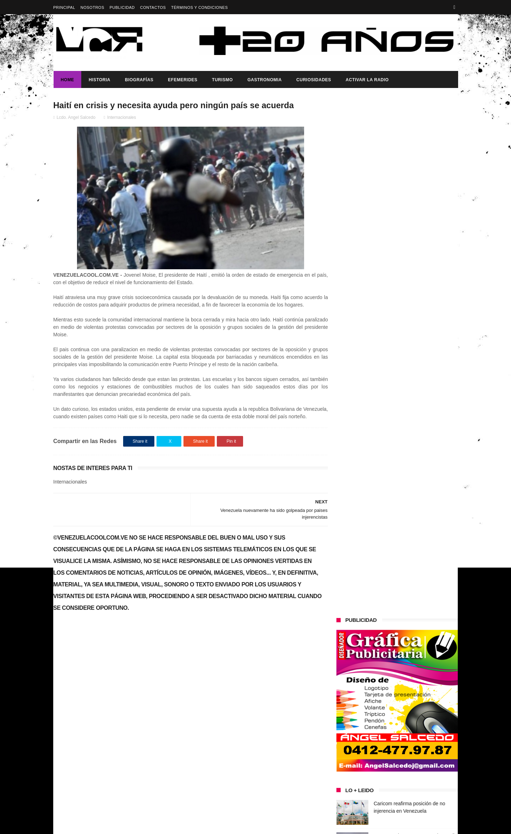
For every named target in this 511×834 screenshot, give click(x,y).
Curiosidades (313, 79)
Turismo (221, 79)
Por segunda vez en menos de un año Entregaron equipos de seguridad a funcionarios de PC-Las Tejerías (416, 327)
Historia (99, 79)
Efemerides (182, 79)
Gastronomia (264, 79)
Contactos (153, 7)
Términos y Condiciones (199, 7)
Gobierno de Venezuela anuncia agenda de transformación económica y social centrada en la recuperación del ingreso (114, 707)
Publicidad (122, 7)
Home (67, 79)
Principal (64, 7)
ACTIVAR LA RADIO (366, 79)
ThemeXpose (179, 825)
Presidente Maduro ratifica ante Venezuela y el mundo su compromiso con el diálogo (416, 392)
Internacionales (121, 117)
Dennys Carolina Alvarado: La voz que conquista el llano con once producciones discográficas (411, 443)
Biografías (139, 79)
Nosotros (92, 7)
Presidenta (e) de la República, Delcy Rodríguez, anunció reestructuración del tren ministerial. (415, 545)
